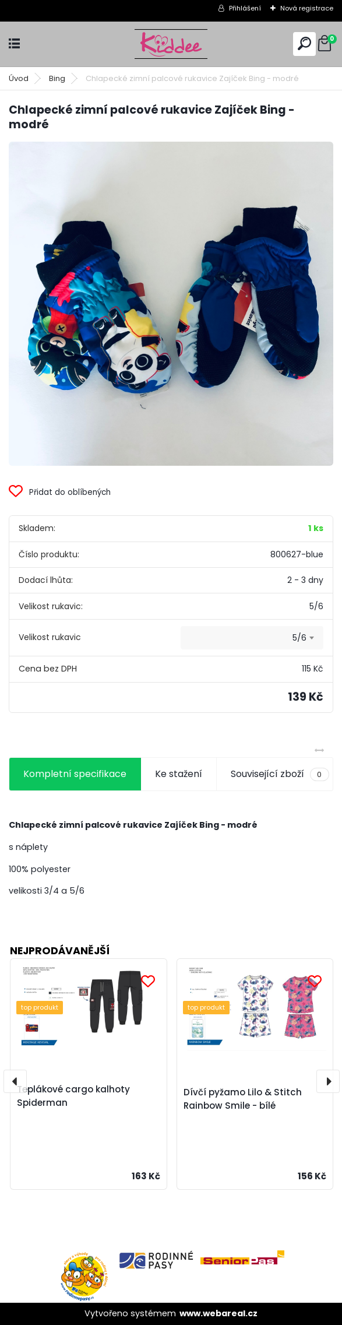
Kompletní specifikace (74, 774)
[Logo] (171, 44)
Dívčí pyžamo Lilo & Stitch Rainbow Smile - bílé (243, 1099)
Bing (57, 78)
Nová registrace (306, 8)
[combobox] (252, 637)
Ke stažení (178, 774)
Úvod (19, 78)
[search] (304, 43)
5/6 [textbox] (299, 638)
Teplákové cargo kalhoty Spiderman (73, 1096)
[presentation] (15, 1081)
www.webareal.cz (218, 1313)
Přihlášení (245, 8)
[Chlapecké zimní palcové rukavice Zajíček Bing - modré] (171, 304)
